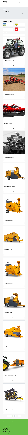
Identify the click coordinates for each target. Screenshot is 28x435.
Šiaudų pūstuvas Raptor (8, 281)
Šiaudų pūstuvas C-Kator (8, 312)
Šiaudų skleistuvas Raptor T (8, 218)
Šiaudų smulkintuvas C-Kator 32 (9, 186)
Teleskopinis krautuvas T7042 (9, 60)
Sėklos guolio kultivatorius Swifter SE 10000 (11, 407)
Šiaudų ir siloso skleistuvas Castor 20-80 (10, 344)
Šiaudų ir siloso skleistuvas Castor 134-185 (11, 375)
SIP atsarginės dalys (7, 155)
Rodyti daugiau (5, 32)
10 (18, 415)
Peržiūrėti (14, 65)
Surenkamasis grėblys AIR (8, 123)
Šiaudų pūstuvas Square (8, 249)
